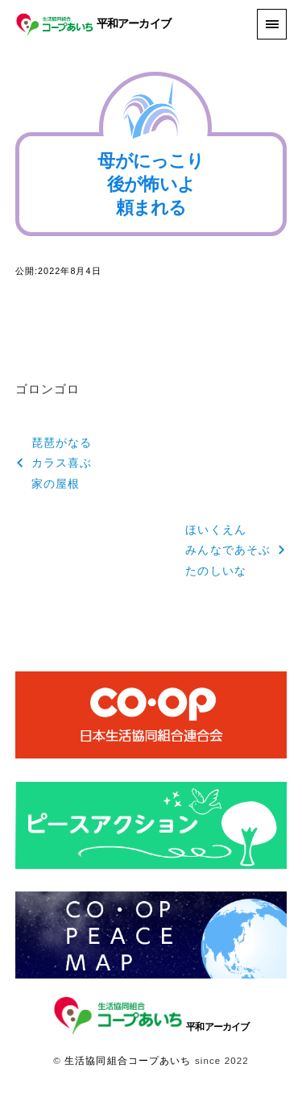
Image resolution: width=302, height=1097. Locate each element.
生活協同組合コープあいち (127, 1061)
